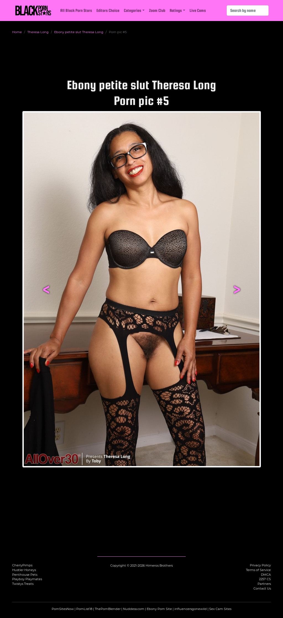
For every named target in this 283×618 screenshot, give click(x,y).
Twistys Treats (22, 584)
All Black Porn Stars (76, 10)
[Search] (248, 10)
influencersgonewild (190, 609)
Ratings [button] (176, 10)
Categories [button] (132, 10)
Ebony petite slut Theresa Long (78, 32)
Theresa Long (38, 32)
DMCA (266, 575)
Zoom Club (157, 10)
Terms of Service (258, 570)
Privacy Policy (260, 565)
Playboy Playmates (27, 579)
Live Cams (198, 10)
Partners (264, 584)
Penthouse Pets (24, 575)
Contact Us (262, 588)
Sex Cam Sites (220, 609)
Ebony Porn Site (159, 609)
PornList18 (84, 609)
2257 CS (265, 579)
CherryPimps (22, 565)
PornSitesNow (63, 609)
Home (17, 32)
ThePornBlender (107, 609)
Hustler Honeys (24, 570)
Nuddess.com (133, 609)
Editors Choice (107, 10)
